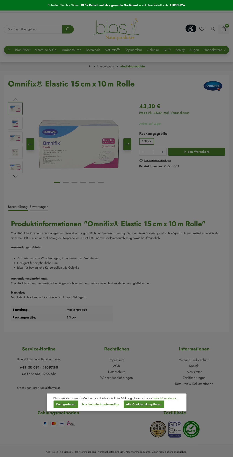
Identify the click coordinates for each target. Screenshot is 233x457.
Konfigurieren (65, 404)
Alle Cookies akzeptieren (143, 404)
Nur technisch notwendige (100, 404)
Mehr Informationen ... (166, 398)
